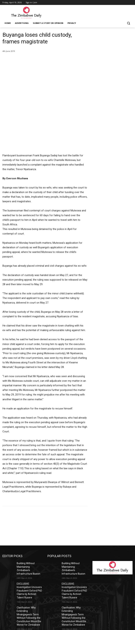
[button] (128, 23)
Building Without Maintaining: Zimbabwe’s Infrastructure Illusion (29, 523)
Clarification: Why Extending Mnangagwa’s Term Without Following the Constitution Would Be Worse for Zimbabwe (29, 560)
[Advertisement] (112, 49)
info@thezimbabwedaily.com (17, 614)
